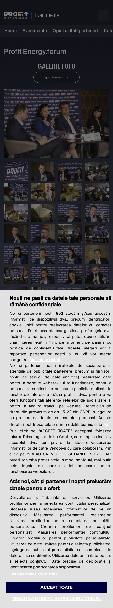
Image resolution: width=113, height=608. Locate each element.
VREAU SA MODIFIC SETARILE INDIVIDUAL (56, 598)
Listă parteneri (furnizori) (32, 574)
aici (107, 424)
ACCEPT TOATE (56, 587)
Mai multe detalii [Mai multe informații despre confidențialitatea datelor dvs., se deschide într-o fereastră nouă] (45, 359)
